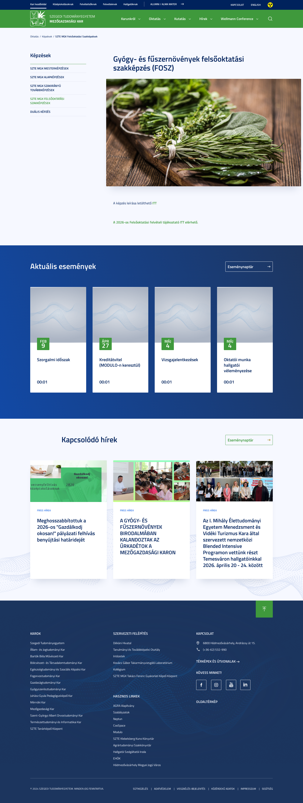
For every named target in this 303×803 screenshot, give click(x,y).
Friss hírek (44, 510)
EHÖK (116, 758)
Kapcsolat (237, 5)
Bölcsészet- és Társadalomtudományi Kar (56, 663)
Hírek (203, 18)
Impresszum (248, 788)
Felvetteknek (110, 4)
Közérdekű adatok (223, 788)
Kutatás (180, 18)
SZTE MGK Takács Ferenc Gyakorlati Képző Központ (145, 676)
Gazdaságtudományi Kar (45, 682)
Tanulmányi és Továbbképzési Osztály (136, 649)
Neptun (117, 719)
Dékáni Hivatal (122, 643)
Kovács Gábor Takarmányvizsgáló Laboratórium (142, 663)
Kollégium (119, 669)
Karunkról (128, 18)
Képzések (47, 36)
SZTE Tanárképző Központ (46, 729)
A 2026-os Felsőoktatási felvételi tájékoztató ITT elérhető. (155, 222)
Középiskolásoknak (63, 4)
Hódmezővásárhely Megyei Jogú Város (137, 765)
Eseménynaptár (240, 266)
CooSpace (119, 725)
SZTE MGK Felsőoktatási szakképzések (76, 36)
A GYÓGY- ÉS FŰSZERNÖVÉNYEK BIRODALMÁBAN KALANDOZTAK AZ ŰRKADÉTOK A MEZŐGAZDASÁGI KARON (148, 536)
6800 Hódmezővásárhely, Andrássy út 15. (229, 643)
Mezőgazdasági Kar (42, 709)
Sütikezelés (140, 788)
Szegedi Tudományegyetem (47, 643)
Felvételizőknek (88, 4)
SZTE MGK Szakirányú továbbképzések (45, 88)
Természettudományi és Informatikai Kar (55, 722)
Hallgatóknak (130, 4)
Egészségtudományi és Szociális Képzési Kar (58, 669)
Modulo (117, 732)
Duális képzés (40, 112)
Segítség (267, 788)
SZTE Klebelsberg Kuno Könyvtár (133, 739)
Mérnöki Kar (38, 702)
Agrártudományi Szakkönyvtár (132, 745)
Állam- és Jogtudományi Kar (47, 649)
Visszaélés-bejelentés (191, 788)
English (256, 5)
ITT (154, 203)
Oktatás (155, 18)
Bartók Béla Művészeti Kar (46, 656)
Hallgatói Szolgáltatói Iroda (129, 752)
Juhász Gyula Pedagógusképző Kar (51, 696)
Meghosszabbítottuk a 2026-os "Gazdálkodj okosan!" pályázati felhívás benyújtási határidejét (66, 530)
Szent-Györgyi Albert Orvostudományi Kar (56, 715)
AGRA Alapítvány (123, 706)
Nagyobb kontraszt (270, 4)
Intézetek (119, 656)
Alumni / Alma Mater (163, 4)
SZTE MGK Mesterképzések (49, 68)
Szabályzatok (121, 712)
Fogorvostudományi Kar (45, 676)
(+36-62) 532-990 (215, 649)
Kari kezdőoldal (38, 4)
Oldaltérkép (206, 701)
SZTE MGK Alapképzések (47, 77)
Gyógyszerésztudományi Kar (48, 689)
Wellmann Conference (237, 18)
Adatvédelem (162, 788)
